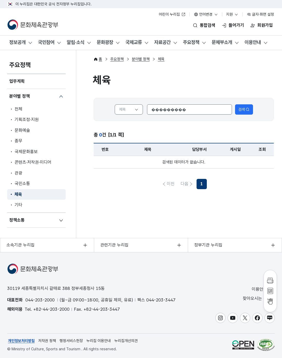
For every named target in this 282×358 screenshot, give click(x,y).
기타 (18, 204)
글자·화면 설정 (260, 14)
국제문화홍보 (26, 151)
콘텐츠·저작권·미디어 (33, 162)
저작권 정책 (47, 340)
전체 (18, 109)
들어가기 (236, 25)
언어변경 (206, 14)
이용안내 (253, 42)
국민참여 (46, 42)
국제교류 (133, 42)
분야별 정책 (19, 96)
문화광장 (105, 42)
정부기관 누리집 (208, 244)
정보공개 (17, 42)
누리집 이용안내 (98, 340)
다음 (197, 183)
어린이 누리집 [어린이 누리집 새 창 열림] (172, 14)
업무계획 (17, 81)
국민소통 (22, 183)
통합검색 (207, 25)
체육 (18, 194)
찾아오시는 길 (258, 298)
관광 (18, 173)
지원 (232, 14)
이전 (170, 183)
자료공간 (162, 42)
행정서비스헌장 (71, 340)
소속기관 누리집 (20, 244)
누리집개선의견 (126, 340)
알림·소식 (75, 42)
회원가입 (265, 25)
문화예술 (22, 130)
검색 (244, 109)
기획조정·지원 (27, 119)
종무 (18, 140)
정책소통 (17, 220)
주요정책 (191, 42)
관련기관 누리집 (114, 244)
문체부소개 (222, 42)
